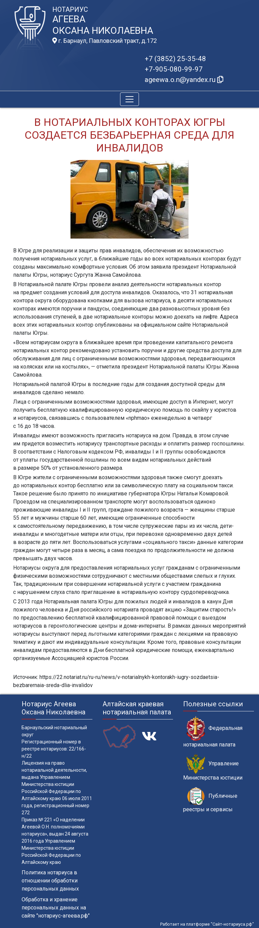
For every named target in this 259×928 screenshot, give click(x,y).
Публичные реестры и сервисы (210, 800)
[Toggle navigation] (129, 99)
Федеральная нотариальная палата (212, 732)
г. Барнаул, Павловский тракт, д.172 (104, 40)
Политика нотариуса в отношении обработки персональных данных (50, 880)
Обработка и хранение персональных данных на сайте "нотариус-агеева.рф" (56, 907)
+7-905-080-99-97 (174, 69)
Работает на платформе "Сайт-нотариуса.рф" (207, 924)
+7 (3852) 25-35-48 (175, 59)
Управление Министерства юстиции (212, 767)
